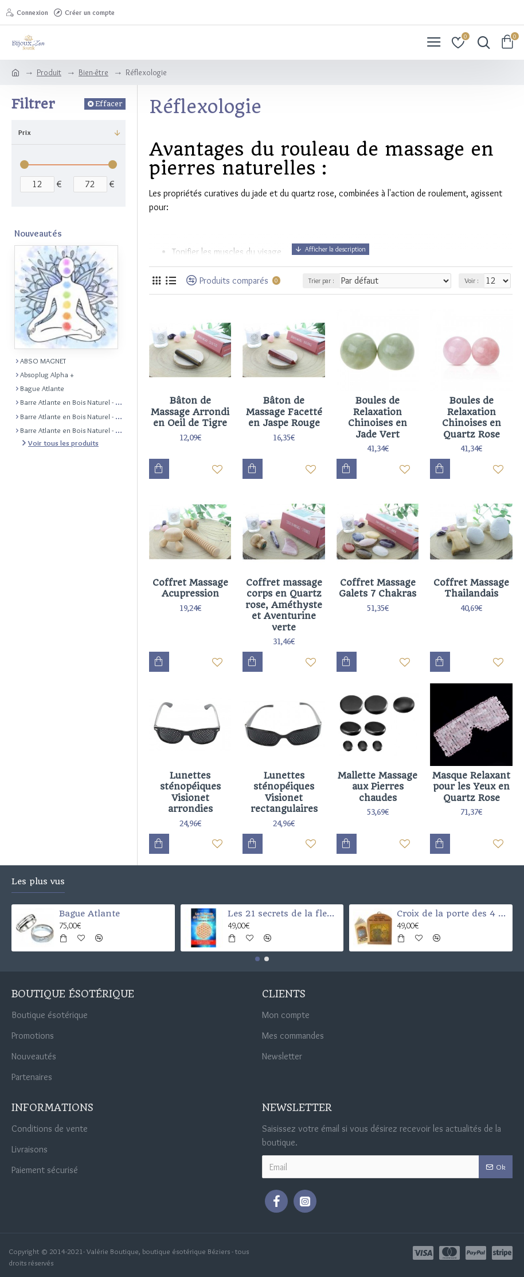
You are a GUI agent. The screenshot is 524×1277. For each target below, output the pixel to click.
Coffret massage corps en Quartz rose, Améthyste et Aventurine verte (283, 605)
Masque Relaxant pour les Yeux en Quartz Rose (471, 786)
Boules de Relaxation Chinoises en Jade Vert (377, 417)
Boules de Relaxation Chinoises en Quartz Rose (471, 417)
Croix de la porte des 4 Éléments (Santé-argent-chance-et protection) (453, 913)
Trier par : (321, 280)
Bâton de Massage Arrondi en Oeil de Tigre (190, 411)
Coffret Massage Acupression (190, 588)
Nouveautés (38, 233)
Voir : (471, 280)
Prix (24, 132)
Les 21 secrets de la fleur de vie (283, 913)
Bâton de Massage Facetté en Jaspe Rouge (284, 411)
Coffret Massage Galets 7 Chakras (377, 588)
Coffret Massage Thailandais (471, 588)
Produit (49, 72)
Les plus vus (38, 882)
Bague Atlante (89, 913)
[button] (257, 959)
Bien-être (93, 72)
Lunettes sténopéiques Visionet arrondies (190, 792)
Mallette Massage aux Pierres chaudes (377, 786)
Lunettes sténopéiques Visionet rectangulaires (284, 792)
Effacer (108, 103)
